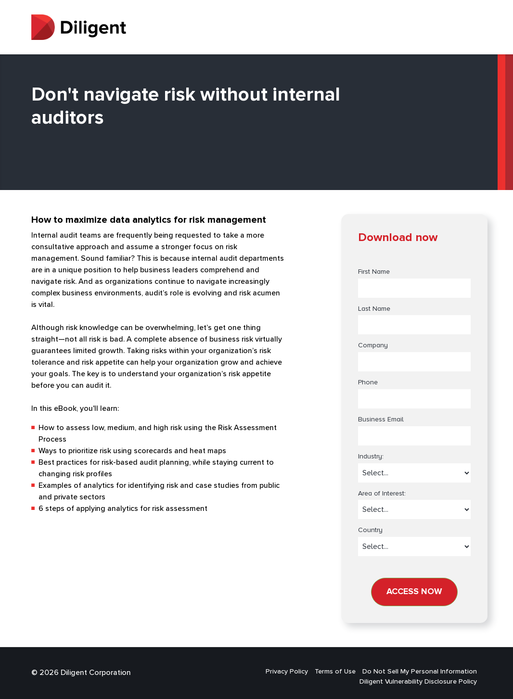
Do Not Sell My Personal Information (419, 671)
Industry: (371, 456)
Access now (414, 591)
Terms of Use (335, 671)
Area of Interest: (382, 493)
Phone (368, 382)
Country (370, 530)
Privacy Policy (287, 671)
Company (373, 345)
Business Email (381, 419)
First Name (374, 272)
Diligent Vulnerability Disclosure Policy (418, 681)
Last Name (374, 309)
